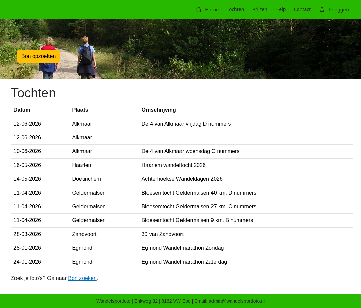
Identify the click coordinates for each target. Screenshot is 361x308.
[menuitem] (207, 9)
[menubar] (272, 9)
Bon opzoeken (38, 56)
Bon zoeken (82, 278)
